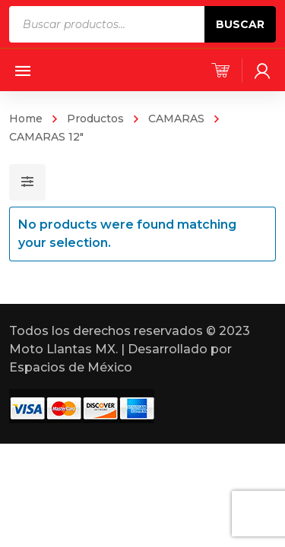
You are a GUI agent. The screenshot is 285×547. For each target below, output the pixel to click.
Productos (95, 118)
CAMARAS (176, 118)
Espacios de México (70, 367)
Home (26, 118)
